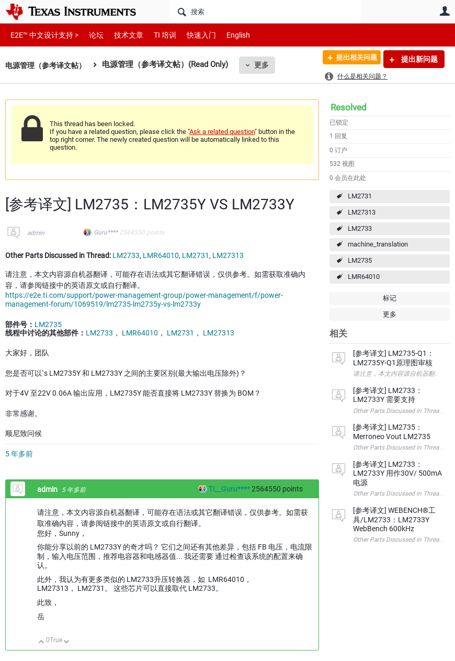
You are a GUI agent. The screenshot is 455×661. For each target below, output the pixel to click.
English (225, 35)
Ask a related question (222, 132)
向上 (41, 642)
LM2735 (360, 260)
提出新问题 (419, 59)
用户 (444, 11)
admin (35, 233)
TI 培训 (156, 35)
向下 (66, 642)
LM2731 (360, 196)
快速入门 (190, 35)
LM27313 (362, 212)
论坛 (90, 35)
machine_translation (378, 244)
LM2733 (360, 228)
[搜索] (265, 11)
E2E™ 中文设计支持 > (41, 35)
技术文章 (121, 35)
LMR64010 (364, 277)
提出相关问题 (352, 59)
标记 (389, 298)
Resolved (349, 107)
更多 (267, 65)
